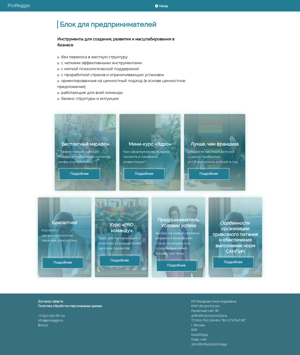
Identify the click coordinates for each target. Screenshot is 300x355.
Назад (161, 6)
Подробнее (79, 174)
